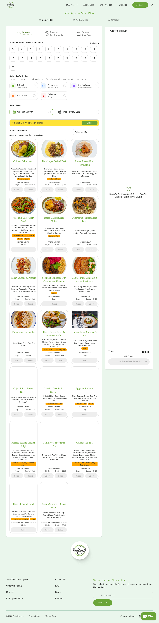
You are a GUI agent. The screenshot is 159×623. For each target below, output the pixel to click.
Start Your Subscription (17, 580)
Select (89, 123)
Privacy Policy (34, 617)
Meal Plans (72, 5)
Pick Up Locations (14, 599)
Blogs (58, 593)
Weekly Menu (88, 5)
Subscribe (102, 603)
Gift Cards (123, 5)
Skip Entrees (94, 43)
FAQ (57, 586)
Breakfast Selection (133, 362)
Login (140, 5)
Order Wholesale (106, 5)
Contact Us (60, 580)
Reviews (10, 593)
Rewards (59, 599)
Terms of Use (51, 617)
